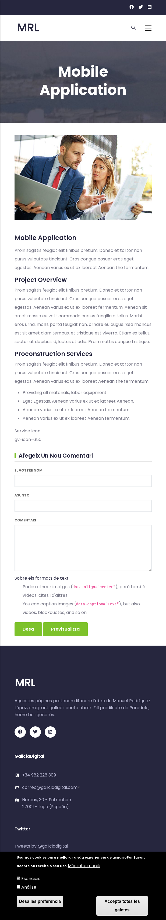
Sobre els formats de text (42, 578)
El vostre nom (29, 470)
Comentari (25, 520)
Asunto (22, 495)
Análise (28, 888)
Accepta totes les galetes (122, 906)
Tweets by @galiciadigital (41, 846)
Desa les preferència (40, 902)
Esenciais (30, 879)
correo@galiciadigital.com (51, 787)
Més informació (84, 866)
